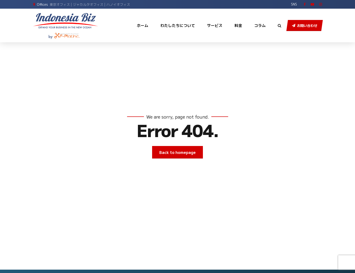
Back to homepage (177, 152)
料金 (238, 25)
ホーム (142, 25)
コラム (260, 25)
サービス (214, 25)
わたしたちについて (177, 25)
